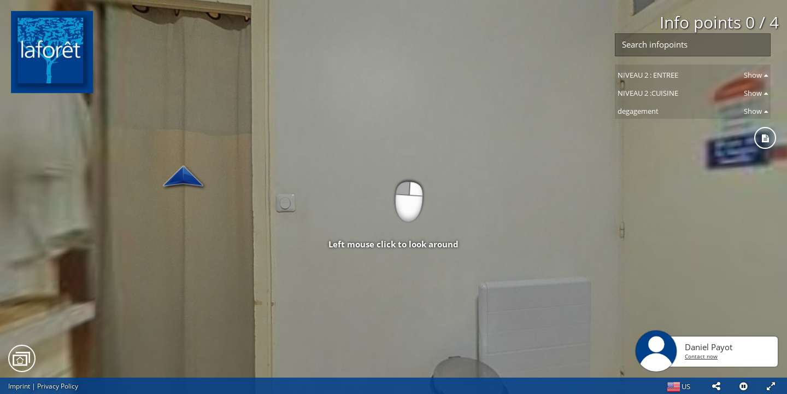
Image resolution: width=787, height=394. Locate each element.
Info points (719, 22)
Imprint (19, 386)
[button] (716, 386)
